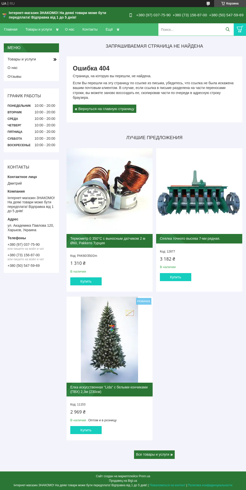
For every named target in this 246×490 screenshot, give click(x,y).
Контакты (89, 29)
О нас (69, 29)
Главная (10, 29)
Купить (85, 281)
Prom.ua (144, 476)
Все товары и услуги (152, 454)
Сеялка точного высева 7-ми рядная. (190, 238)
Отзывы (14, 76)
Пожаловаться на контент (167, 485)
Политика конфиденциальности (210, 485)
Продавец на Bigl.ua (123, 480)
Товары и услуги (38, 29)
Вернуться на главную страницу (106, 109)
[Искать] (227, 29)
